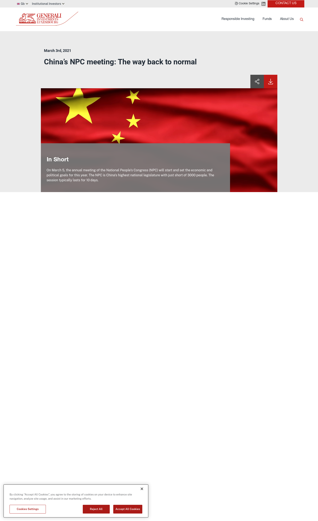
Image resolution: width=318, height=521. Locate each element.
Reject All (96, 509)
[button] (247, 3)
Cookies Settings (28, 509)
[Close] (141, 488)
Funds (267, 19)
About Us (287, 19)
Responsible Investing (238, 19)
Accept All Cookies (128, 509)
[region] (76, 501)
